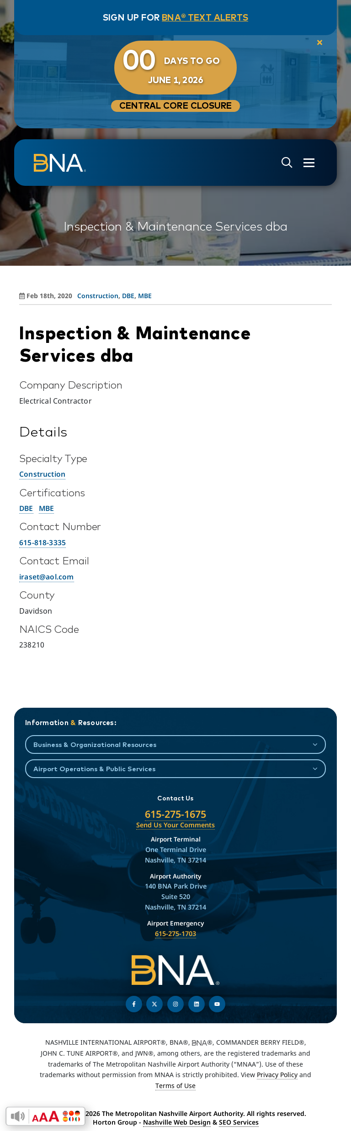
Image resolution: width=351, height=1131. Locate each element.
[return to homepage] (60, 162)
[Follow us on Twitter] (154, 1004)
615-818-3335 (42, 542)
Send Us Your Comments (175, 825)
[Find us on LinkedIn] (196, 1004)
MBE (46, 508)
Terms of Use (175, 1085)
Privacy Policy (277, 1074)
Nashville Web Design (177, 1122)
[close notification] (320, 43)
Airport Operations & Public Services (94, 768)
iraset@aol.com (46, 577)
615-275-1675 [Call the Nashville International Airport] (175, 814)
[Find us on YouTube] (217, 1004)
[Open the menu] (309, 163)
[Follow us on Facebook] (134, 1004)
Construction (42, 474)
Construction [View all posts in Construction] (97, 295)
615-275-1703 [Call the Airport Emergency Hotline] (175, 933)
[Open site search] (287, 163)
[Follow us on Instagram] (175, 1004)
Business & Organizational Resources (94, 744)
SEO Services (239, 1122)
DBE (26, 508)
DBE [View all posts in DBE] (128, 295)
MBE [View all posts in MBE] (145, 295)
